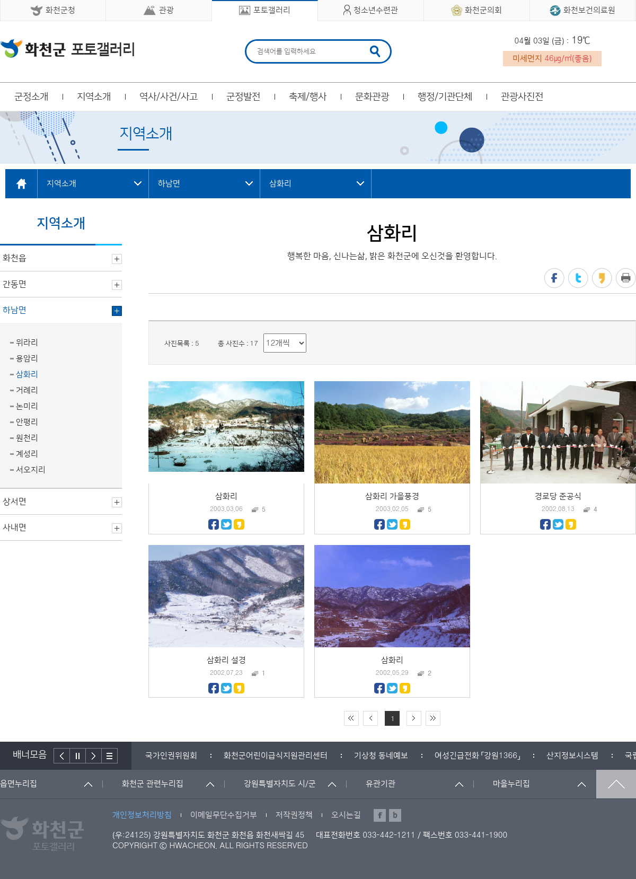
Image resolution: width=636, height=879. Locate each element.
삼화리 (27, 374)
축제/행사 (307, 97)
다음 (94, 755)
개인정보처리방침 (142, 815)
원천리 (27, 438)
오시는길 (346, 815)
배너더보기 (110, 755)
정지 (78, 755)
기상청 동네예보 (381, 755)
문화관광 (372, 97)
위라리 (27, 342)
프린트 (626, 278)
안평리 (27, 422)
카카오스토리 (602, 278)
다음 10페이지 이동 (414, 718)
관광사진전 (522, 97)
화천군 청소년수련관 (67, 48)
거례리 (27, 390)
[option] (171, 755)
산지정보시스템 (572, 755)
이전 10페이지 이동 (370, 718)
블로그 (395, 815)
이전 (62, 755)
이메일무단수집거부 (223, 815)
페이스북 (554, 278)
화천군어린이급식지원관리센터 (276, 755)
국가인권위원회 (171, 755)
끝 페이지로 (433, 718)
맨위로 (616, 784)
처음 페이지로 (351, 718)
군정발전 (243, 97)
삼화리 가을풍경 (392, 496)
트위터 (578, 278)
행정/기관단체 (445, 97)
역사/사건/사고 (168, 97)
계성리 (27, 454)
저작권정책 (294, 815)
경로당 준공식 (558, 496)
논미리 (27, 406)
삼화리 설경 (226, 660)
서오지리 (31, 469)
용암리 (27, 358)
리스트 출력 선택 (263, 333)
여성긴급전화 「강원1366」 (477, 755)
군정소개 (31, 97)
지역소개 (94, 97)
